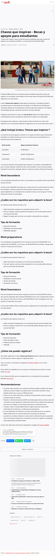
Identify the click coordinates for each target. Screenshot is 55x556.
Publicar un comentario (27, 449)
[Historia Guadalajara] (21, 488)
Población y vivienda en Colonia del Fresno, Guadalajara (26, 508)
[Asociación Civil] (15, 520)
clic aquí (7, 372)
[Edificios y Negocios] (21, 501)
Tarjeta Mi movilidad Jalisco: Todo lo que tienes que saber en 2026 (27, 497)
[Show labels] (14, 524)
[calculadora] (31, 520)
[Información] (25, 506)
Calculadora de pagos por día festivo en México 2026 (25, 481)
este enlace (9, 378)
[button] (50, 2)
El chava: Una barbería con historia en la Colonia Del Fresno (27, 503)
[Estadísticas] (19, 506)
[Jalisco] (23, 478)
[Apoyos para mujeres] (29, 517)
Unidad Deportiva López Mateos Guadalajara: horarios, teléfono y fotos (26, 490)
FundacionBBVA (44, 425)
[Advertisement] (27, 15)
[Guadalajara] (19, 494)
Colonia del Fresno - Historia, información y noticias (17, 553)
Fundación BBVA (33, 363)
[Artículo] (19, 478)
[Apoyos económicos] (16, 517)
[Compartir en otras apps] (33, 440)
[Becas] (23, 520)
